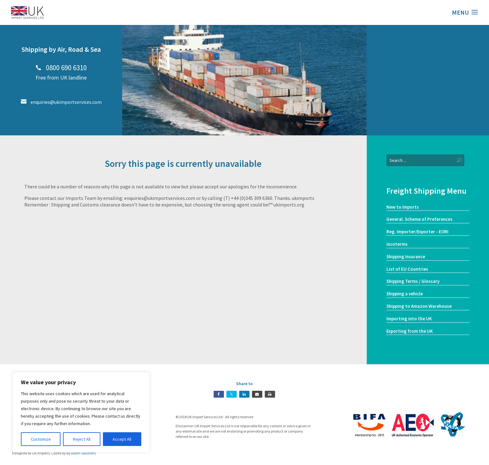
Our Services (428, 94)
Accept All (122, 439)
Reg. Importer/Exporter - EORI (417, 232)
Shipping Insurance (405, 256)
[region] (81, 412)
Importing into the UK (409, 319)
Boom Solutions (83, 453)
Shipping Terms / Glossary (412, 281)
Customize (41, 439)
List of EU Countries (407, 269)
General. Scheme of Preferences (419, 219)
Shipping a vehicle (404, 294)
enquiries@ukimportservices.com (61, 102)
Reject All (81, 439)
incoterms (397, 244)
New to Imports (402, 207)
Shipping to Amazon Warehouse (419, 306)
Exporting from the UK (409, 331)
